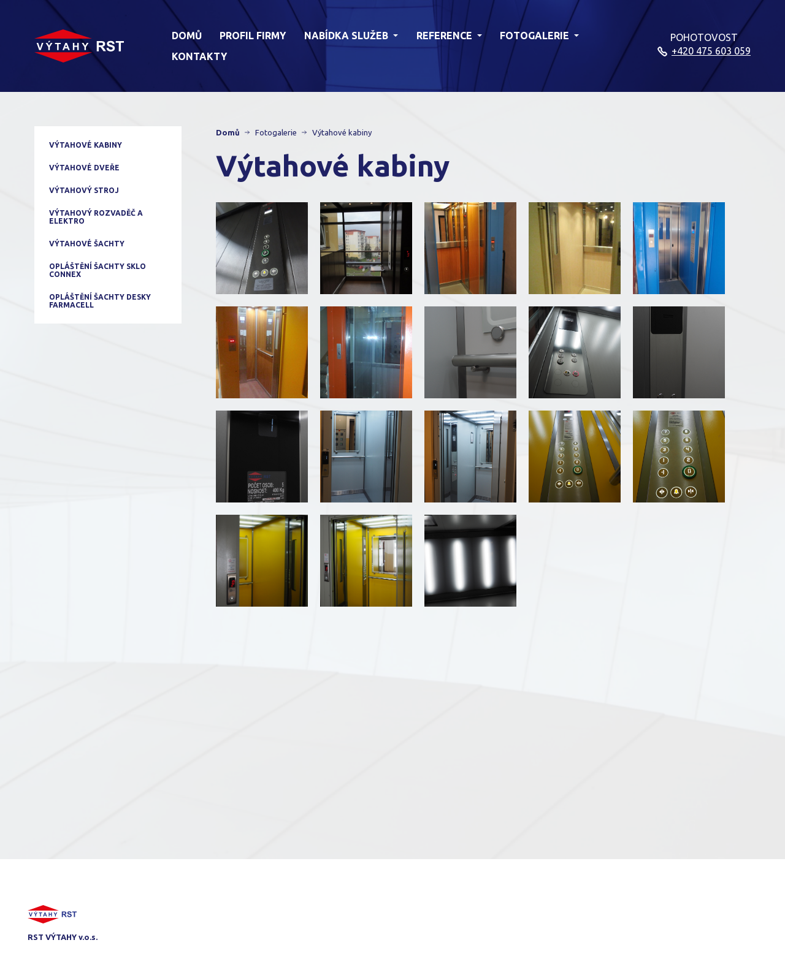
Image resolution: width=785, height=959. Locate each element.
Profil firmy (253, 35)
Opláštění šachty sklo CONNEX (97, 270)
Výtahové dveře (84, 168)
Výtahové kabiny (85, 145)
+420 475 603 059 (711, 50)
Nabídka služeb (351, 35)
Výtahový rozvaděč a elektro (96, 217)
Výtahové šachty (86, 244)
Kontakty (199, 56)
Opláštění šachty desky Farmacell (100, 301)
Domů (187, 35)
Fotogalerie (539, 35)
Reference (449, 35)
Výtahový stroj (84, 190)
